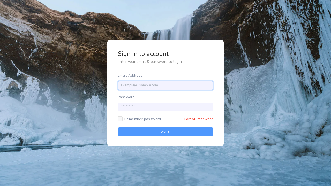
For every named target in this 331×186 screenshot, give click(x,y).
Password (126, 97)
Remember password (142, 119)
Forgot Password (199, 119)
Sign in (166, 131)
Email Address (130, 75)
